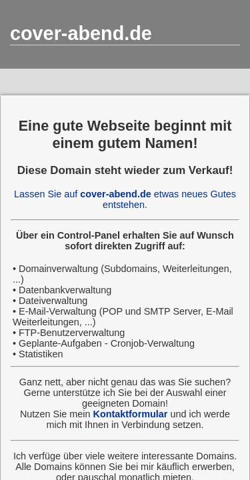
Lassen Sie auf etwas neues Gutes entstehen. (125, 199)
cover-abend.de (81, 33)
